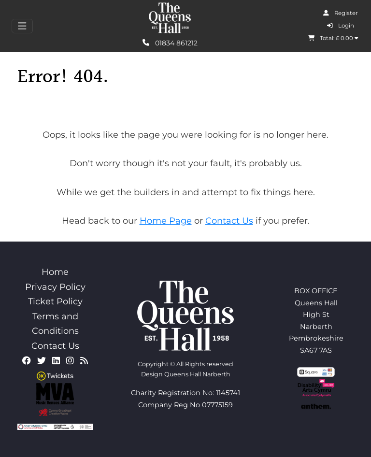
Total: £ (333, 38)
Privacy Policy (55, 287)
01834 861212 (170, 42)
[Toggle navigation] (22, 26)
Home (55, 272)
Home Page (166, 220)
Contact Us (229, 220)
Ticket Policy (55, 301)
